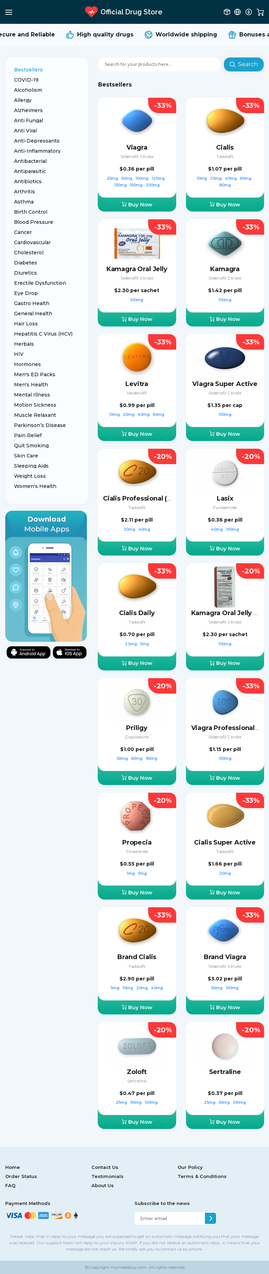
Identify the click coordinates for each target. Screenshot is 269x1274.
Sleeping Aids (31, 465)
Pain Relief (28, 435)
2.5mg (131, 643)
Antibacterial (30, 161)
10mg (202, 178)
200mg (153, 185)
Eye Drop (26, 293)
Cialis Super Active (225, 842)
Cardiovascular (32, 242)
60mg (246, 178)
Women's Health (35, 486)
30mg (123, 758)
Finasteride (137, 851)
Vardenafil (137, 392)
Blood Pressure (33, 222)
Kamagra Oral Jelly (136, 269)
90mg (151, 758)
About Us (102, 1185)
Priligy (136, 728)
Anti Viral (25, 130)
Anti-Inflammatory (37, 151)
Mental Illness (32, 394)
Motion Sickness (35, 404)
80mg (225, 185)
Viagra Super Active (224, 384)
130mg (121, 185)
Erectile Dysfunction (40, 283)
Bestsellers (28, 69)
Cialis (225, 147)
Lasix (225, 498)
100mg (143, 178)
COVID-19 (26, 79)
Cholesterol (28, 252)
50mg (127, 178)
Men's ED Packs (34, 374)
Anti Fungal (28, 120)
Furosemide (225, 507)
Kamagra (225, 269)
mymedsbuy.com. (129, 1267)
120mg (159, 178)
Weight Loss (30, 476)
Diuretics (25, 272)
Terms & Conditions (202, 1176)
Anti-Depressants (37, 140)
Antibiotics (28, 181)
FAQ (10, 1185)
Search (244, 64)
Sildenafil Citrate (136, 156)
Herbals (24, 344)
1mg (131, 873)
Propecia (137, 842)
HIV (18, 354)
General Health (33, 313)
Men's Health (31, 384)
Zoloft (137, 1072)
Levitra (136, 384)
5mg (144, 643)
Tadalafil (224, 156)
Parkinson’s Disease (40, 425)
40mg (231, 178)
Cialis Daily (137, 613)
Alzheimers (28, 110)
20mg (216, 178)
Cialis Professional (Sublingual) (153, 498)
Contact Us (104, 1167)
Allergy (23, 100)
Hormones (27, 364)
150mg (137, 185)
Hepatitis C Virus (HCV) (43, 333)
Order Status (21, 1176)
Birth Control (30, 211)
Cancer (23, 232)
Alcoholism (28, 90)
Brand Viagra (225, 957)
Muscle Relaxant (35, 415)
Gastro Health (31, 303)
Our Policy (190, 1167)
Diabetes (25, 262)
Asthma (24, 201)
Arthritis (24, 191)
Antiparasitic (30, 171)
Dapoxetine (137, 736)
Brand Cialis (136, 957)
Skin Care (26, 455)
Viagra (136, 147)
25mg (113, 178)
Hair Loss (26, 323)
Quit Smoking (31, 445)
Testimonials (107, 1176)
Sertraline (136, 1080)
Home (12, 1167)
